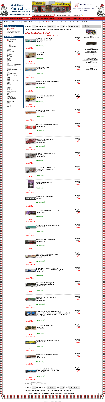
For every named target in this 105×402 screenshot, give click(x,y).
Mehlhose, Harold (11, 73)
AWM (8, 50)
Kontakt (67, 18)
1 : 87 (48, 22)
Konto (74, 18)
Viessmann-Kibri (11, 98)
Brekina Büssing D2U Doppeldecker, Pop (91, 37)
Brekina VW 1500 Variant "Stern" (91, 62)
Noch (8, 78)
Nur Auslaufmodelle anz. (13, 32)
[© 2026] (30, 393)
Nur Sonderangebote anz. (14, 31)
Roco (8, 88)
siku (8, 93)
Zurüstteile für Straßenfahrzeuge (13, 47)
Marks (8, 72)
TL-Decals (10, 96)
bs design (9, 54)
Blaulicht (11, 41)
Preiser (9, 86)
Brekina (9, 53)
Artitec (9, 49)
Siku (78, 22)
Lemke (9, 68)
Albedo (9, 40)
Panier (9, 82)
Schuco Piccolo (69, 22)
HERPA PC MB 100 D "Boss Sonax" (91, 66)
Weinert (9, 103)
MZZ (8, 77)
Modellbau (35, 18)
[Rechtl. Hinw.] (45, 393)
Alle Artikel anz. (11, 28)
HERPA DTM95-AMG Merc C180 (91, 69)
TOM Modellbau (11, 97)
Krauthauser (10, 67)
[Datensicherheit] (69, 393)
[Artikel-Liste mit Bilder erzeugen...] (35, 29)
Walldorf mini (10, 101)
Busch (9, 55)
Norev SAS (10, 79)
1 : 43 (42, 22)
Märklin (9, 70)
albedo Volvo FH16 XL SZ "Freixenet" (91, 49)
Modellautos (26, 18)
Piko (8, 83)
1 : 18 (18, 22)
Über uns (60, 18)
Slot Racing (45, 18)
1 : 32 (36, 22)
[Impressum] (37, 393)
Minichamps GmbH (12, 75)
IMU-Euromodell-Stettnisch (14, 64)
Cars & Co (10, 56)
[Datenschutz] (59, 393)
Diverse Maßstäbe (57, 22)
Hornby (9, 63)
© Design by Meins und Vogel (50, 395)
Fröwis (9, 60)
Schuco (9, 92)
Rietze (9, 87)
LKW (10, 44)
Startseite (4, 18)
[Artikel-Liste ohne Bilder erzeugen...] (59, 29)
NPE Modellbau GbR (12, 81)
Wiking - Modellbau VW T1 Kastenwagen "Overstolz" (91, 59)
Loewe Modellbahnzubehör (14, 69)
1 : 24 (31, 22)
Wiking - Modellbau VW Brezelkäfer (91, 55)
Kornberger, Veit (11, 65)
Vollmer (9, 100)
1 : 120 (6, 22)
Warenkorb (90, 18)
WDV (8, 102)
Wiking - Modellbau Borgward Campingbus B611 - (91, 52)
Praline (9, 84)
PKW (10, 45)
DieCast (84, 22)
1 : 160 (12, 22)
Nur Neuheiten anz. (12, 29)
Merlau (9, 74)
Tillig (8, 95)
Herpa (8, 62)
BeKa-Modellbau (11, 51)
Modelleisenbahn (15, 18)
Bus (10, 43)
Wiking (9, 105)
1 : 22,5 (25, 22)
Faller (8, 59)
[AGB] (52, 393)
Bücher (52, 18)
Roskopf (9, 89)
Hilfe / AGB (81, 18)
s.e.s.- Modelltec (11, 91)
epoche (9, 58)
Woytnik (9, 106)
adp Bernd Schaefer (12, 39)
